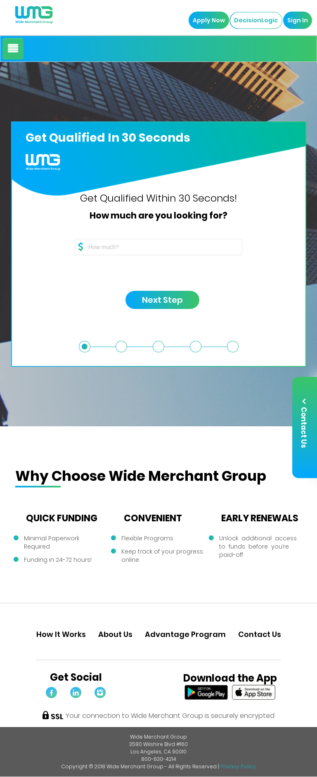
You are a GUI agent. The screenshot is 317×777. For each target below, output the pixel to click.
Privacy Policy (238, 766)
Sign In (295, 20)
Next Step (154, 301)
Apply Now (207, 20)
